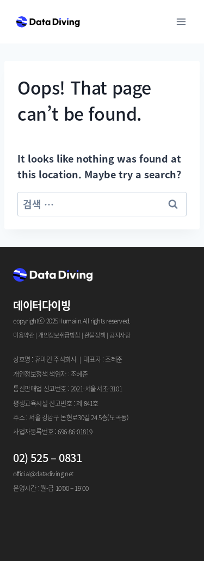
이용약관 (23, 335)
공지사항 (119, 335)
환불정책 (94, 335)
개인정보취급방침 (59, 335)
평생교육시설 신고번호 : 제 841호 (55, 403)
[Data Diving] (48, 22)
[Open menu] (181, 21)
